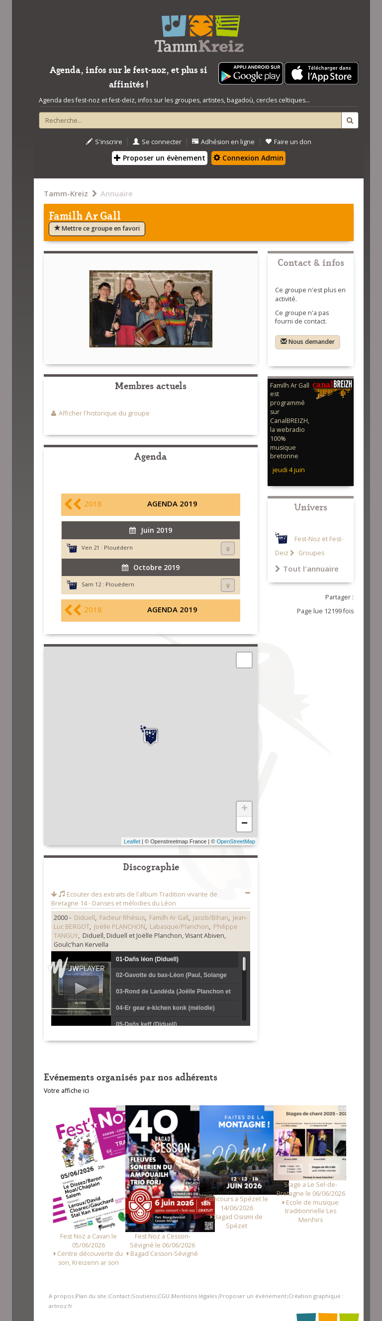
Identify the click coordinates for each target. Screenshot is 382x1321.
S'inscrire (104, 142)
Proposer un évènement (159, 158)
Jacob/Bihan (210, 917)
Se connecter (157, 142)
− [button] (244, 824)
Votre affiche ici (66, 1090)
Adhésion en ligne (223, 142)
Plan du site (91, 1296)
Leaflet (132, 841)
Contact (119, 1296)
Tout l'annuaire (307, 569)
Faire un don (288, 142)
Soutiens (144, 1296)
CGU (164, 1296)
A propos (61, 1296)
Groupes (310, 553)
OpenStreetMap (235, 841)
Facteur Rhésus (122, 917)
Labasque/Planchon (179, 926)
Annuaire (116, 193)
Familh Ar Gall (169, 917)
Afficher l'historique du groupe (104, 413)
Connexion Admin (248, 158)
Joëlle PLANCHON (119, 926)
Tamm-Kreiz (66, 193)
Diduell (84, 917)
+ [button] (244, 809)
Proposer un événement (252, 1296)
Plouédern (118, 547)
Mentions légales (194, 1296)
